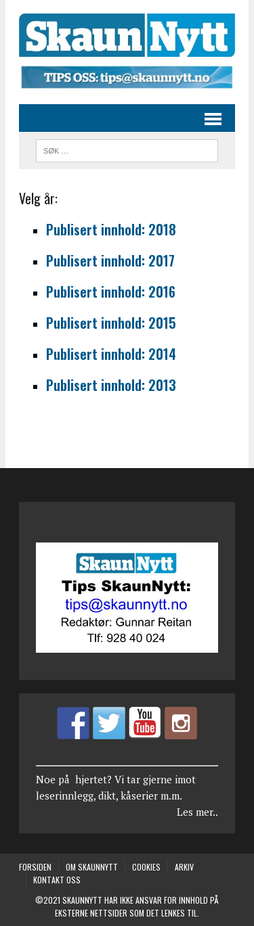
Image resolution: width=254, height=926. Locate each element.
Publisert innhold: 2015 (111, 322)
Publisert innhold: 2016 (110, 291)
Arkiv (184, 867)
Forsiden (35, 867)
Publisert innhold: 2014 (111, 354)
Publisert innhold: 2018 (111, 229)
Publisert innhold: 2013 (111, 385)
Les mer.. (197, 811)
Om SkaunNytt (92, 867)
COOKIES (146, 867)
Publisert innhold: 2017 (110, 260)
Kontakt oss (57, 879)
